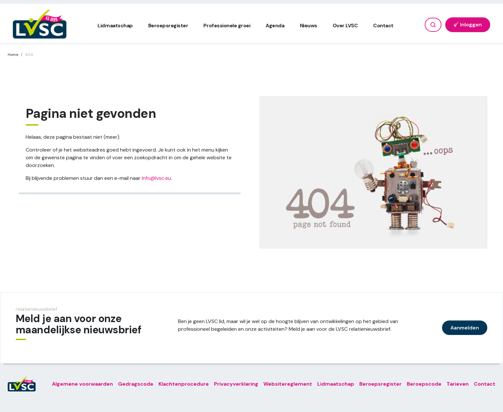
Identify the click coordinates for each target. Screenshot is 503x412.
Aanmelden (464, 327)
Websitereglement (287, 384)
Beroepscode (424, 384)
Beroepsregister (168, 25)
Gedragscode (135, 384)
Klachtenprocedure (183, 384)
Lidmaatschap (115, 25)
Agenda (275, 25)
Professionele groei (226, 25)
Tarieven (458, 384)
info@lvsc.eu (156, 178)
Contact (383, 25)
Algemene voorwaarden (82, 384)
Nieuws (308, 25)
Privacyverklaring (236, 384)
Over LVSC (345, 25)
